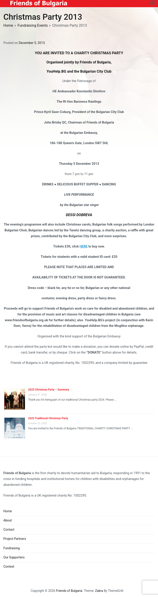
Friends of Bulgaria (69, 591)
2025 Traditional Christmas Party (48, 418)
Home (7, 511)
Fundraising (11, 548)
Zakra (99, 591)
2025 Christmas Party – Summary (48, 389)
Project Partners (14, 539)
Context (8, 566)
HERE (84, 246)
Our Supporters (13, 557)
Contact (8, 529)
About (7, 520)
